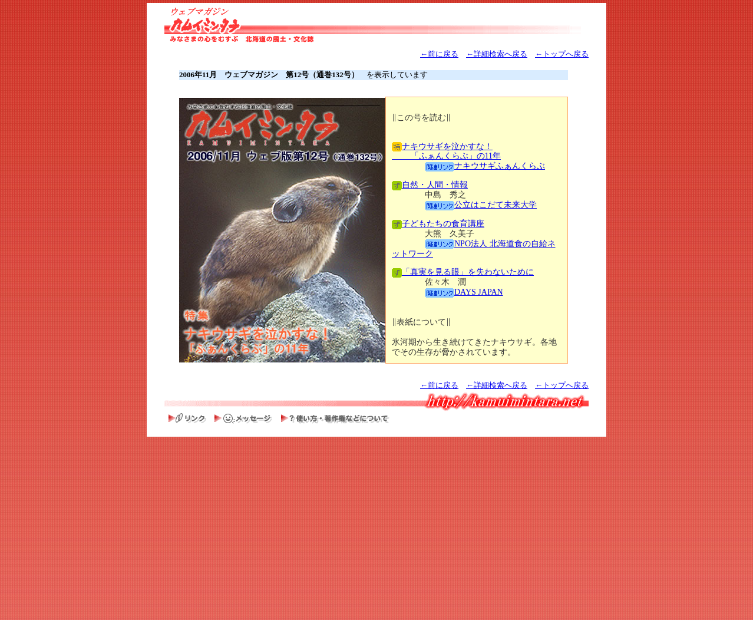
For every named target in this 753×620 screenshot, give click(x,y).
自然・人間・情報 (430, 184)
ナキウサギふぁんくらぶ (485, 165)
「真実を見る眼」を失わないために (463, 272)
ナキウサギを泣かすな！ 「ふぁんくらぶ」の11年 (446, 151)
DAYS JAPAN (464, 292)
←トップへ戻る (562, 54)
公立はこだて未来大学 (481, 204)
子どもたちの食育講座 (438, 223)
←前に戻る (439, 54)
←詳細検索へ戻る (496, 54)
